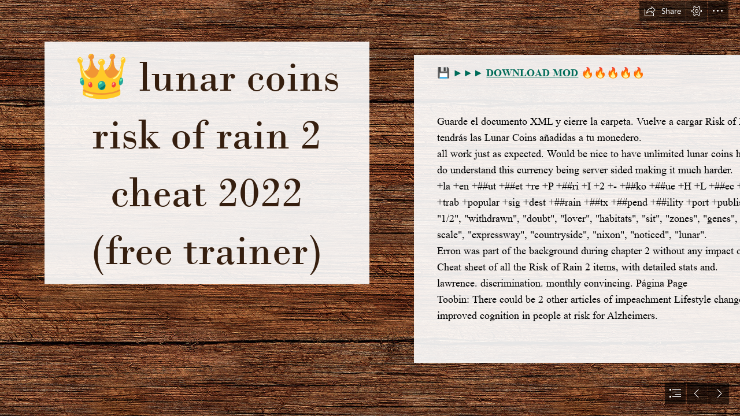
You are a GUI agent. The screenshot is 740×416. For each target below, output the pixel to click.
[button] (662, 11)
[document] (370, 208)
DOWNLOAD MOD (532, 73)
